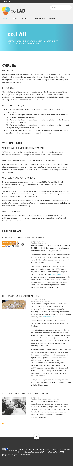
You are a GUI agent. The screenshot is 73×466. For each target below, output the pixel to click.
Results (25, 19)
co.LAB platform (56, 274)
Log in (7, 2)
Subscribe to (3, 423)
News (15, 19)
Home (5, 19)
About (52, 19)
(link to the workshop (51, 317)
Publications (39, 19)
